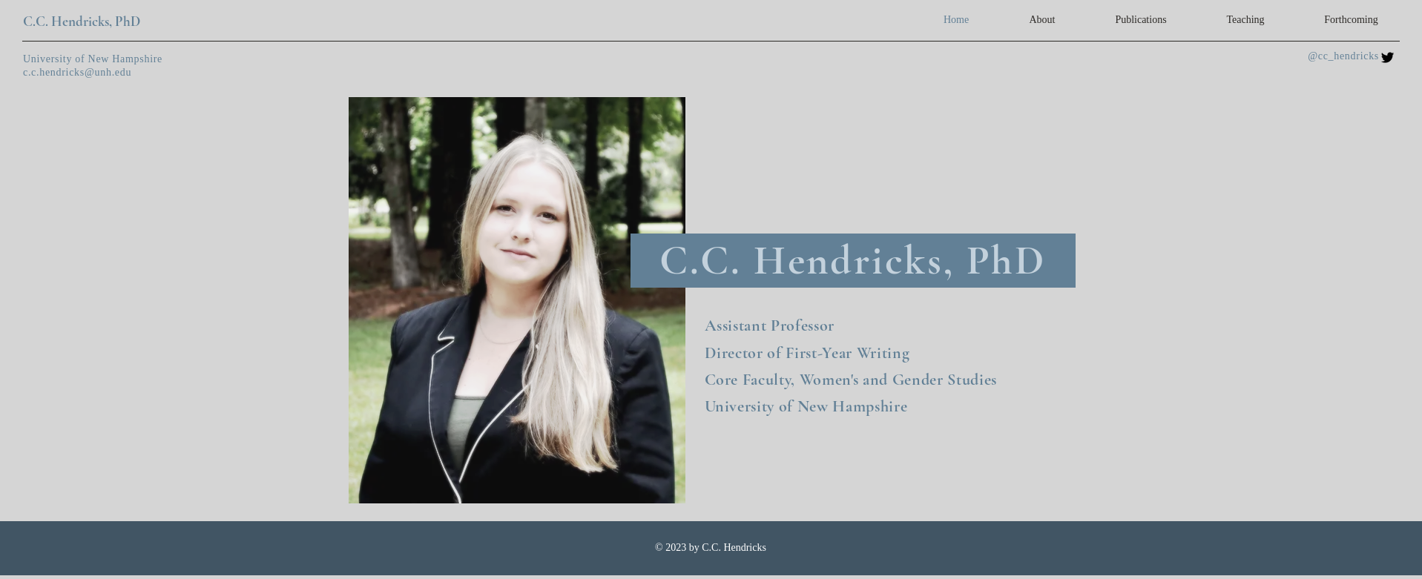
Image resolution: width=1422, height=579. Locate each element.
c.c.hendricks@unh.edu (77, 72)
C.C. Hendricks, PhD (81, 21)
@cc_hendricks (1343, 56)
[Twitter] (1387, 57)
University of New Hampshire (92, 58)
